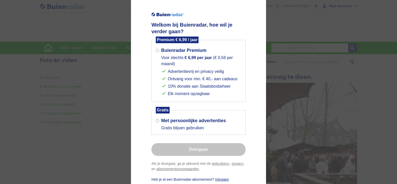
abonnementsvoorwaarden (177, 169)
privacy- (238, 164)
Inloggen (222, 179)
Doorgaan (198, 149)
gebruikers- (221, 164)
